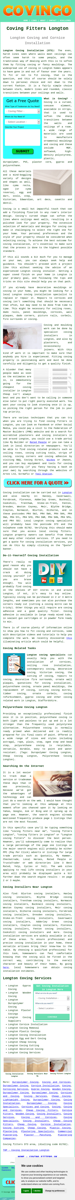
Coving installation (16, 492)
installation (21, 244)
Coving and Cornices (56, 1082)
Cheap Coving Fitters (42, 1110)
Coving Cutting (13, 1128)
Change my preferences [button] (55, 1191)
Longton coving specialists (46, 655)
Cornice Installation (45, 1085)
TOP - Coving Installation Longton (26, 1150)
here (6, 967)
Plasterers (6, 1170)
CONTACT (53, 21)
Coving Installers (49, 1114)
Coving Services (35, 1096)
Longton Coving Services (27, 978)
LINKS (34, 21)
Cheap (6, 394)
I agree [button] (26, 1191)
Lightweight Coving (16, 1099)
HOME (26, 21)
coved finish (21, 274)
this (69, 638)
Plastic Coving (60, 1128)
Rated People (38, 442)
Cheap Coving (61, 1096)
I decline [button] (37, 1191)
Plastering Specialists (37, 1131)
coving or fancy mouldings (45, 64)
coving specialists (59, 520)
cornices (56, 312)
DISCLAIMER (65, 21)
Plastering (10, 1131)
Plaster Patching (37, 1135)
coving (32, 68)
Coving (7, 209)
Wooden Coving (61, 1089)
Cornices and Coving (35, 1107)
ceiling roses (61, 308)
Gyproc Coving (40, 1089)
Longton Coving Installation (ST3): (29, 50)
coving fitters (60, 531)
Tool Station (43, 474)
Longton (67, 492)
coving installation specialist (45, 294)
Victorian (9, 199)
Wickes (51, 460)
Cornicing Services (15, 1089)
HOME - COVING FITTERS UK (37, 1156)
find (14, 893)
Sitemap (5, 1168)
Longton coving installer (37, 271)
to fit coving (38, 75)
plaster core (41, 162)
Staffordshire (47, 700)
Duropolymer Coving (25, 1082)
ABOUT (43, 21)
